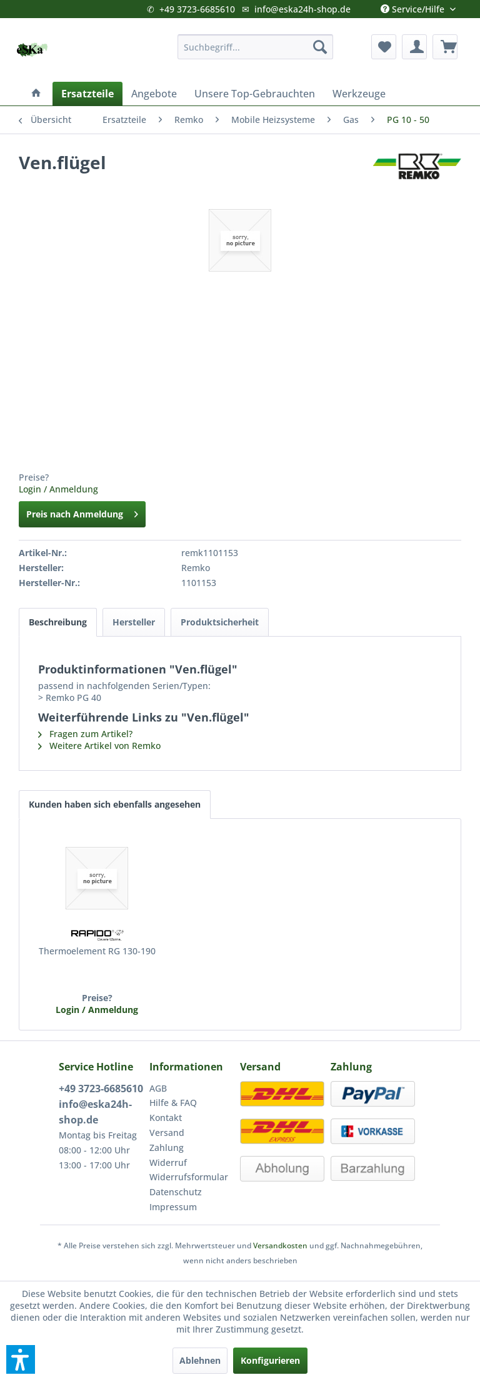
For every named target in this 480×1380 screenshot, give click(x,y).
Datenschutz (175, 1192)
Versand (166, 1132)
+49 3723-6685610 (197, 9)
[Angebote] (154, 93)
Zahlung (166, 1147)
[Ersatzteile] (87, 93)
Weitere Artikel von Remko (99, 745)
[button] (20, 1359)
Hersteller (133, 622)
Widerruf (168, 1162)
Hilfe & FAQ (173, 1102)
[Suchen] (320, 46)
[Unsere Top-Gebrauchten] (255, 93)
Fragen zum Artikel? (85, 734)
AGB (158, 1088)
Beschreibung (58, 622)
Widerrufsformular (188, 1177)
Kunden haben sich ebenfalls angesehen (115, 804)
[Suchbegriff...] (256, 46)
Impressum (173, 1207)
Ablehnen (200, 1360)
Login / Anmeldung (58, 489)
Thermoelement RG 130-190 (97, 951)
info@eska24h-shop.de (302, 9)
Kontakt (165, 1117)
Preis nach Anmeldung (82, 512)
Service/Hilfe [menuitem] (414, 6)
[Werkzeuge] (359, 93)
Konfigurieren (270, 1360)
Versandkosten (280, 1245)
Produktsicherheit (220, 622)
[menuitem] (256, 46)
